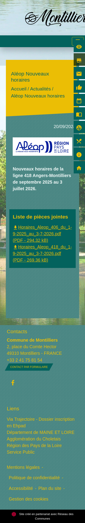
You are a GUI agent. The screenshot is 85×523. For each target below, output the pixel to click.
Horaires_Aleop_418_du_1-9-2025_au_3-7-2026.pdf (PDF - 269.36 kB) (42, 253)
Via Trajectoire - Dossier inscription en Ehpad (41, 422)
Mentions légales (23, 467)
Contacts (17, 331)
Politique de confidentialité (34, 477)
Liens (13, 408)
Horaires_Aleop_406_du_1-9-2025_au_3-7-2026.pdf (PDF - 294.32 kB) (42, 234)
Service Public (21, 452)
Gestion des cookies (28, 498)
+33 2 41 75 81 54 (24, 360)
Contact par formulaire (29, 367)
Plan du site (49, 488)
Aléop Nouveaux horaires (38, 96)
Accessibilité (21, 488)
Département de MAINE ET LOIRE (41, 432)
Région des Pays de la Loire (34, 445)
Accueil (19, 88)
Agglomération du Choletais (34, 438)
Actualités (40, 88)
